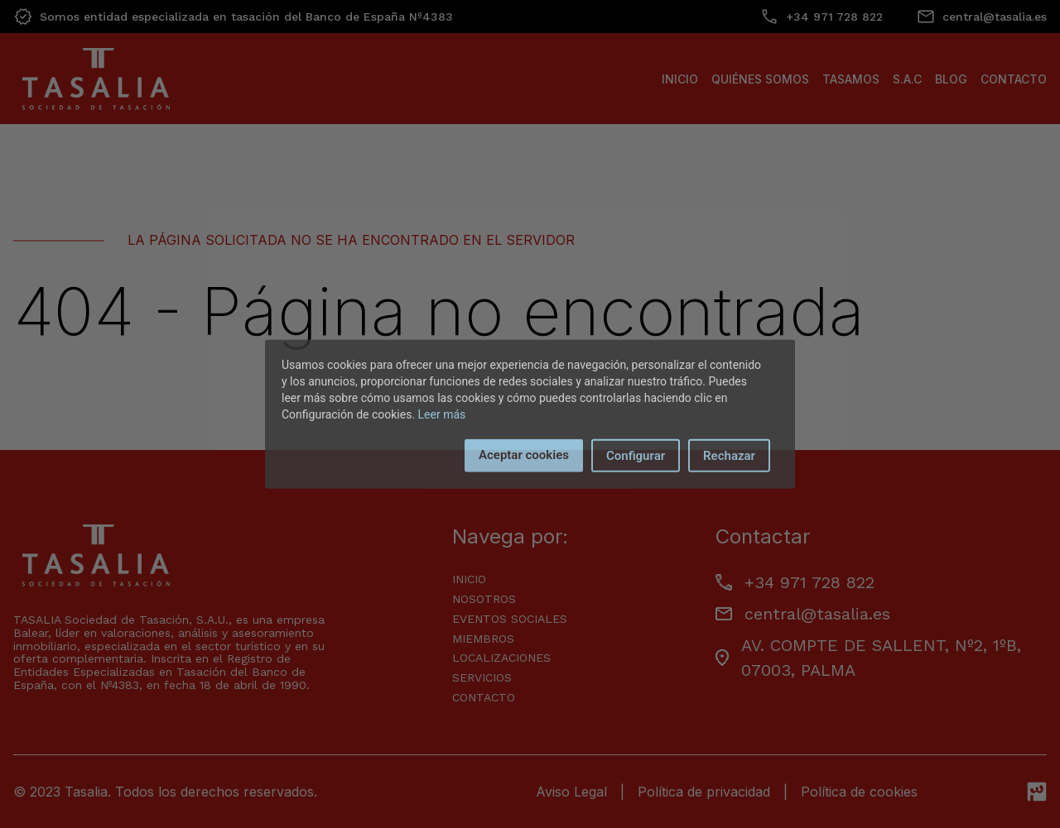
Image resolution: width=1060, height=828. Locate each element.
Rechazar (729, 455)
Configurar (635, 455)
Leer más (442, 413)
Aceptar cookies (524, 454)
